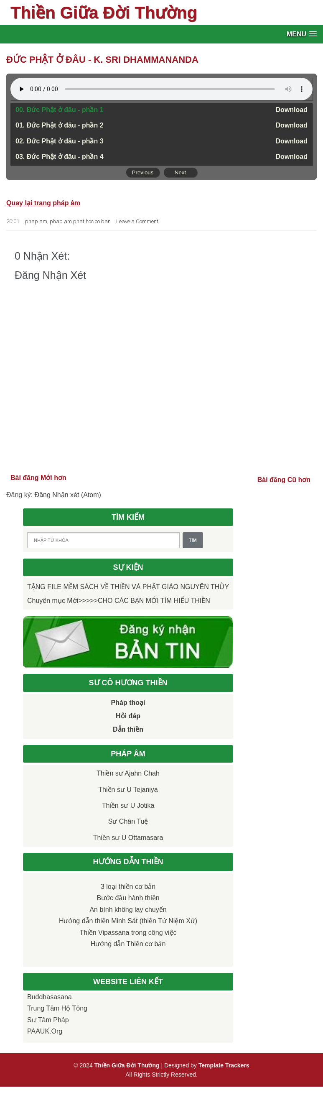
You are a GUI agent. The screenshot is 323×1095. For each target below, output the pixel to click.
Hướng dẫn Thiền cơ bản (128, 943)
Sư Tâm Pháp (48, 1020)
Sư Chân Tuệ (128, 821)
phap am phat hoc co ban (80, 221)
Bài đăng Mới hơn (38, 477)
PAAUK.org (44, 1031)
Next (180, 172)
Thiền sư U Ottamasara (128, 837)
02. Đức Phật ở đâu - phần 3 (59, 141)
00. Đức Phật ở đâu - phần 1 (59, 109)
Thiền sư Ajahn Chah (128, 773)
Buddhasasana (49, 997)
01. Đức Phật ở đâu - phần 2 (59, 125)
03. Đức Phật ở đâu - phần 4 (59, 156)
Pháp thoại (128, 702)
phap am (36, 221)
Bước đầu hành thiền (128, 897)
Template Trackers (223, 1065)
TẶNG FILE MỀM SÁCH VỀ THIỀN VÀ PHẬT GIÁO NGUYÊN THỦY (128, 586)
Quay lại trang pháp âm (43, 203)
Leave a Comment (137, 221)
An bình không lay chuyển (127, 909)
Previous (143, 172)
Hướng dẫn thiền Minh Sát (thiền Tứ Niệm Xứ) (128, 920)
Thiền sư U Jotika (128, 805)
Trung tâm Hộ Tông (57, 1008)
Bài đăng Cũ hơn (283, 479)
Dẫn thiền (128, 729)
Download (292, 109)
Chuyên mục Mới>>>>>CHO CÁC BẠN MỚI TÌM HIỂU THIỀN (118, 600)
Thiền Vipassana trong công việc (128, 932)
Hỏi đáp (128, 716)
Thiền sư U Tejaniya (128, 789)
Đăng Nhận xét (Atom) (68, 494)
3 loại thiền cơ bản (128, 886)
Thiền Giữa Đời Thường (103, 12)
